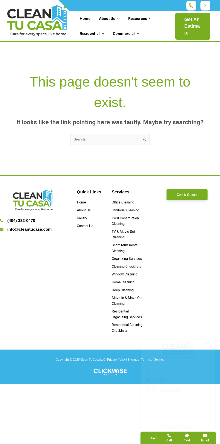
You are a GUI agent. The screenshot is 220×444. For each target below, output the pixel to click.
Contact (156, 374)
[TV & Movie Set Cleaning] (127, 254)
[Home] (82, 203)
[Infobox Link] (33, 221)
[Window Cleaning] (127, 312)
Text (187, 438)
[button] (187, 195)
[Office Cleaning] (125, 203)
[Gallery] (83, 221)
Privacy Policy (116, 420)
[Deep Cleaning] (125, 330)
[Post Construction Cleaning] (127, 235)
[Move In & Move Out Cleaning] (127, 343)
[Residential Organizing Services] (127, 362)
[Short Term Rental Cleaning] (127, 269)
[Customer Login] (205, 5)
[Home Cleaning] (125, 321)
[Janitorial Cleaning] (127, 216)
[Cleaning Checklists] (127, 300)
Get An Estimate (191, 26)
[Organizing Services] (127, 285)
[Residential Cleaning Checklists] (127, 384)
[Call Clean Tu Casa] (191, 5)
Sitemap (133, 420)
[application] (116, 18)
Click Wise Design (185, 420)
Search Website (163, 385)
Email (205, 438)
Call (152, 364)
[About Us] (85, 212)
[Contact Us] (87, 230)
